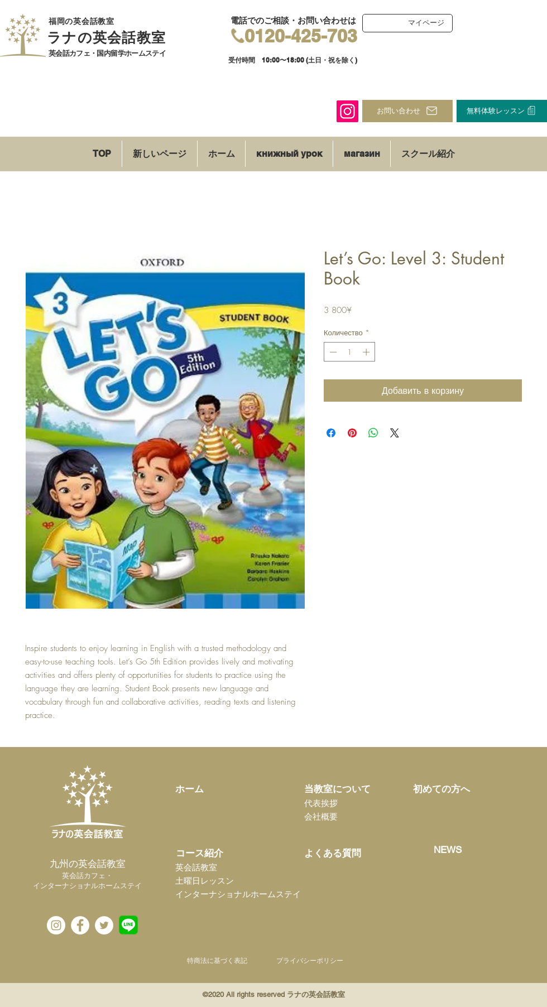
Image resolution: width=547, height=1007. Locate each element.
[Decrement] (332, 352)
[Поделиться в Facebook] (331, 433)
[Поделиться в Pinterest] (352, 433)
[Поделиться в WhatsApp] (373, 433)
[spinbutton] (350, 352)
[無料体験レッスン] (502, 111)
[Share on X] (394, 433)
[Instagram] (347, 111)
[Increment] (367, 352)
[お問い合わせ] (407, 111)
